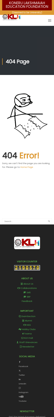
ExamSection (27, 316)
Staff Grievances (27, 342)
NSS (27, 324)
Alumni (27, 320)
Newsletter (27, 346)
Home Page (26, 167)
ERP (27, 296)
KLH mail (27, 337)
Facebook (27, 364)
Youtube (27, 398)
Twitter (27, 372)
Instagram (27, 390)
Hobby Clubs (27, 329)
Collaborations (27, 288)
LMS (27, 292)
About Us (27, 283)
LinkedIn (27, 381)
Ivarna (27, 333)
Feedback (27, 301)
